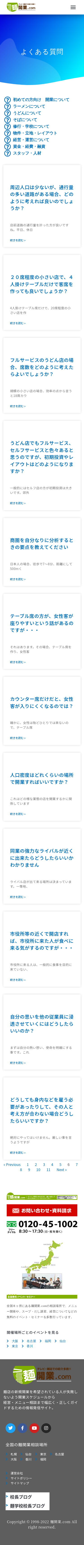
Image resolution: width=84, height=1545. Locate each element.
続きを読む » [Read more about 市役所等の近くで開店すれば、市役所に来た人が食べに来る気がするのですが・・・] (18, 980)
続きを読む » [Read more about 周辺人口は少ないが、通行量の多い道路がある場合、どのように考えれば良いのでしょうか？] (18, 240)
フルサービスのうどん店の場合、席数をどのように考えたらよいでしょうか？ (42, 367)
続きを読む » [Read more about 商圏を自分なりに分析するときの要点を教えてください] (18, 579)
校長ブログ (21, 1496)
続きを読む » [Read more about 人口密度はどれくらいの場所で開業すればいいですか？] (18, 814)
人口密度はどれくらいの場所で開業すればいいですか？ (42, 778)
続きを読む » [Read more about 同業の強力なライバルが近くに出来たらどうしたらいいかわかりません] (18, 897)
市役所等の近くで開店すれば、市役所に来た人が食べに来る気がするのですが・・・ (42, 940)
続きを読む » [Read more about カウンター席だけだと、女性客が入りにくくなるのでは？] (18, 738)
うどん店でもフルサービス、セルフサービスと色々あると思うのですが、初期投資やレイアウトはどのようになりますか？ (42, 456)
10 (38, 1169)
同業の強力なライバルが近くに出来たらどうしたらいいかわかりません (42, 857)
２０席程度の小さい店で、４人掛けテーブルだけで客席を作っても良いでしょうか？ (41, 284)
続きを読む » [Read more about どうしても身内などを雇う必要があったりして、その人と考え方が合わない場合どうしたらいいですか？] (18, 1152)
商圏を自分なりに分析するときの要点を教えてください (42, 544)
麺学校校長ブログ (27, 1505)
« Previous (12, 1164)
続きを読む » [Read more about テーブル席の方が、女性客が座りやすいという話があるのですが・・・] (18, 662)
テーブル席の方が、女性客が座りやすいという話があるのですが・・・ (42, 623)
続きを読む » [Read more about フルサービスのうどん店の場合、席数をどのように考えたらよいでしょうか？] (18, 406)
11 (48, 1169)
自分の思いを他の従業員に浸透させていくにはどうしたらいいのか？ (42, 1023)
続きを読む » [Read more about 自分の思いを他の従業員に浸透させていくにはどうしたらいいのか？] (18, 1062)
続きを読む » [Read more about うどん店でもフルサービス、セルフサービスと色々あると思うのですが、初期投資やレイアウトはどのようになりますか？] (18, 503)
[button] (73, 7)
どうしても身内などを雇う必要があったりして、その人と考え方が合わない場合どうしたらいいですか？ (42, 1110)
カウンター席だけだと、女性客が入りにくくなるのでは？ (42, 702)
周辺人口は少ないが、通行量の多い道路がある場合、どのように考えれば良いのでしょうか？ (42, 198)
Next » (62, 1169)
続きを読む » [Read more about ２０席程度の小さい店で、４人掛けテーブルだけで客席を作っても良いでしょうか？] (18, 323)
